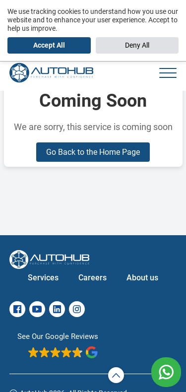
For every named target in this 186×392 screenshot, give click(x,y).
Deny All (137, 45)
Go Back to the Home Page (93, 152)
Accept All (49, 45)
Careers (92, 277)
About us (142, 277)
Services (43, 277)
